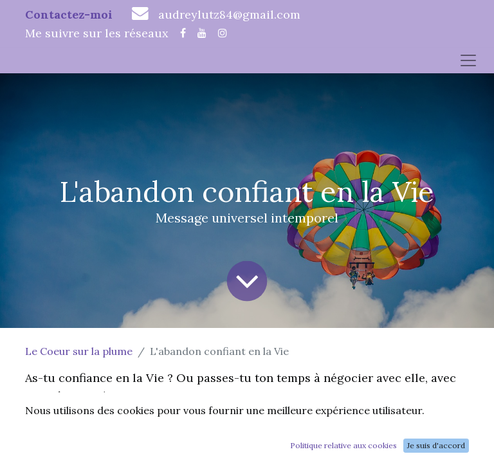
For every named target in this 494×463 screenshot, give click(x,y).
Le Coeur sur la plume (79, 351)
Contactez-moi (69, 14)
